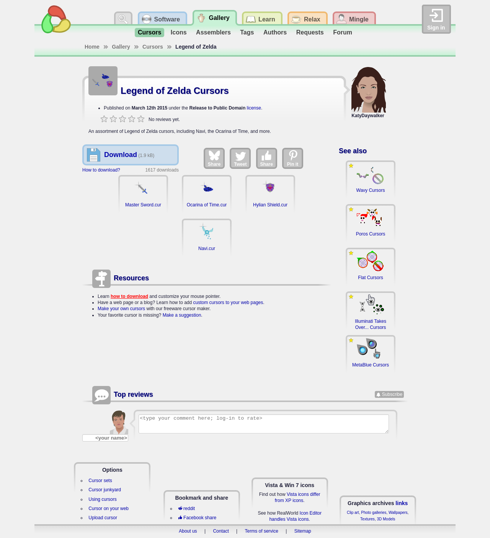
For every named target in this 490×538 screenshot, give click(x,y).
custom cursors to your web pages (228, 302)
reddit (186, 508)
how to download (129, 296)
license (254, 108)
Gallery (121, 47)
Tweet (240, 158)
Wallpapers (398, 512)
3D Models (386, 519)
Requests (310, 32)
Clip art (353, 512)
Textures (367, 519)
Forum (342, 32)
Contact (221, 531)
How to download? (101, 170)
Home (92, 47)
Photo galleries (373, 512)
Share (214, 158)
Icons (179, 32)
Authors (275, 32)
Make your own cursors (121, 308)
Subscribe (392, 394)
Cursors (149, 32)
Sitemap (302, 531)
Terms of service (261, 531)
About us (188, 531)
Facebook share (197, 517)
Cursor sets (100, 480)
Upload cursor (102, 517)
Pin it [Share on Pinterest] (293, 158)
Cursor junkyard (104, 489)
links (401, 503)
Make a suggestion (182, 315)
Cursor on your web (108, 508)
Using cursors (102, 499)
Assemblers (213, 32)
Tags (247, 32)
